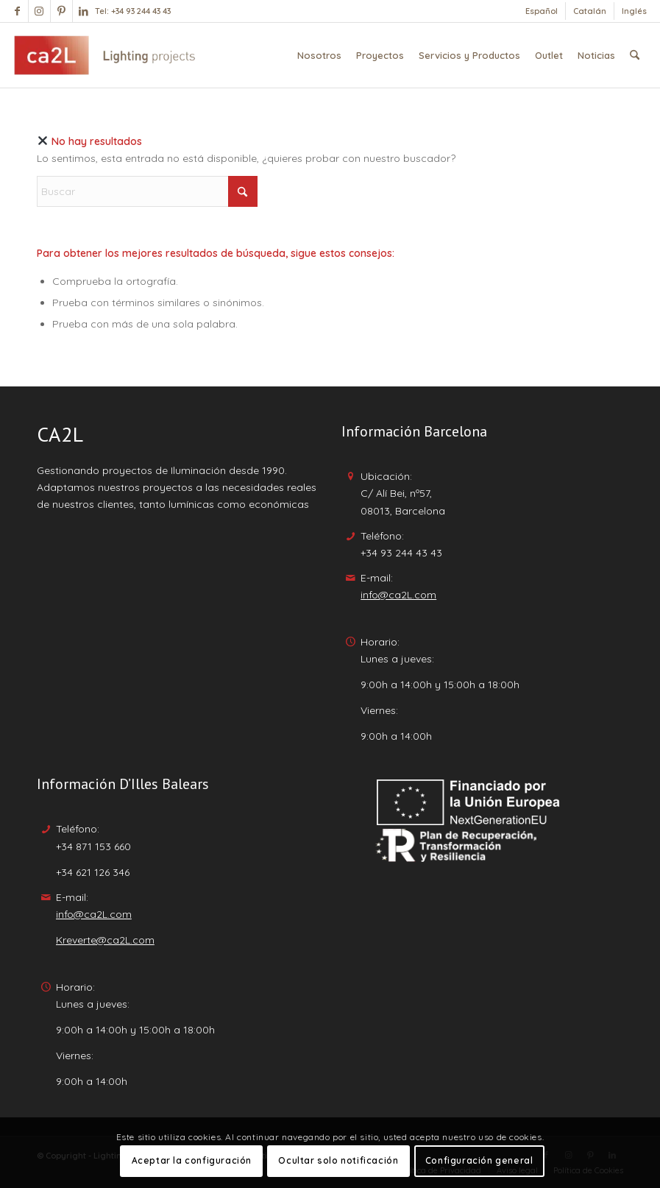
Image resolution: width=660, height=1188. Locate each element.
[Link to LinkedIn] (84, 11)
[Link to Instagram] (39, 11)
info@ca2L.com (398, 594)
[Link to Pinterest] (61, 11)
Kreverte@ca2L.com (105, 940)
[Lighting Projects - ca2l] (104, 55)
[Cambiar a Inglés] (634, 11)
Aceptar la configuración (192, 1160)
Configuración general (479, 1160)
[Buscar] (634, 55)
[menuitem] (542, 11)
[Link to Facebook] (17, 11)
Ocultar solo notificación (338, 1160)
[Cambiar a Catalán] (589, 11)
